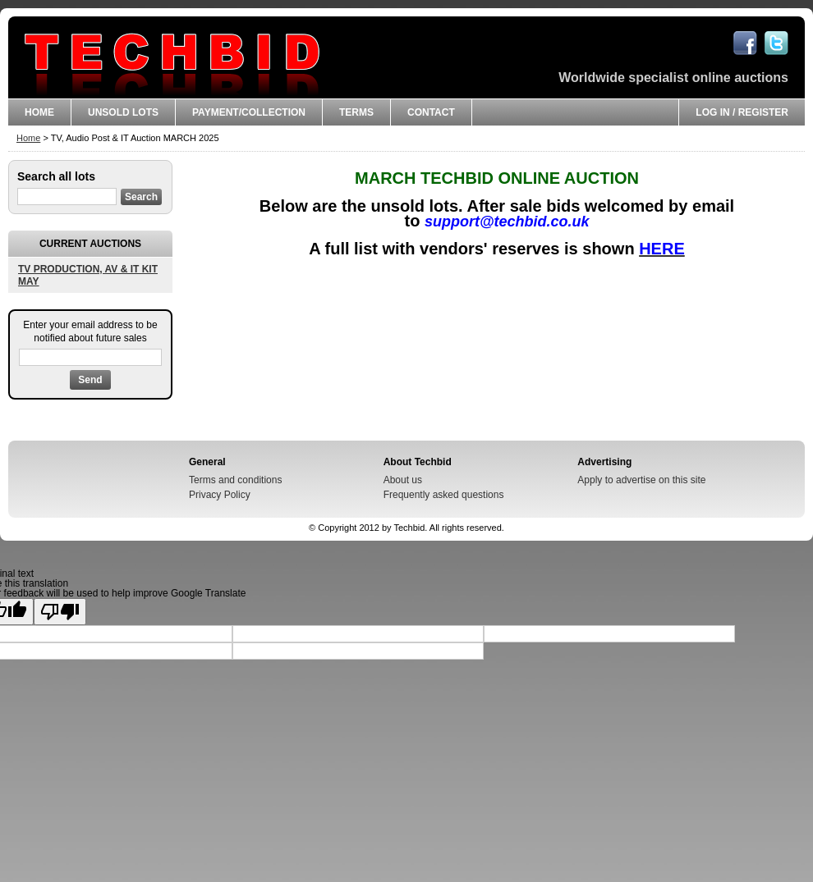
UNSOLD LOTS (123, 112)
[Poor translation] (60, 611)
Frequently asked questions (444, 494)
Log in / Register (742, 112)
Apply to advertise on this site (641, 480)
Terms (356, 112)
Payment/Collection (248, 112)
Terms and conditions (235, 480)
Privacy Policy (219, 494)
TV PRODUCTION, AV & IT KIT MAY (88, 274)
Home (39, 112)
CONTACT (431, 112)
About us (403, 480)
